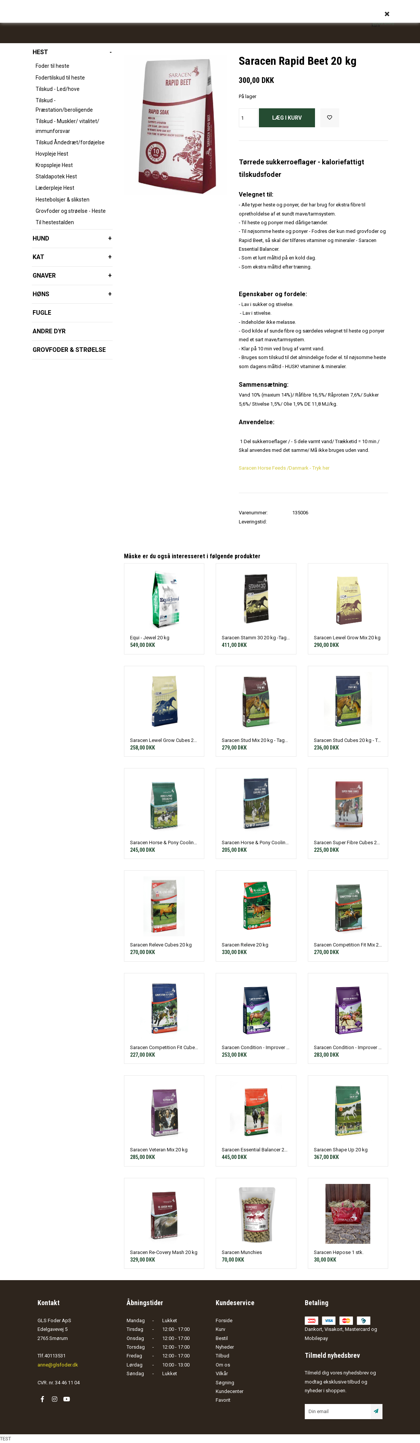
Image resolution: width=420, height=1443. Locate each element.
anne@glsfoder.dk (58, 1365)
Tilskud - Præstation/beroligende (64, 105)
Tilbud (222, 1356)
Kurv (220, 1329)
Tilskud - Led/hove (58, 89)
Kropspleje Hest (54, 165)
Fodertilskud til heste (60, 78)
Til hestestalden (55, 222)
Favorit (223, 1400)
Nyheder (225, 1347)
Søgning (225, 1382)
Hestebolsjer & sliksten (62, 200)
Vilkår (222, 1373)
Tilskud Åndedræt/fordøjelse (70, 142)
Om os (223, 1365)
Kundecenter (229, 1391)
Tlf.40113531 (52, 1356)
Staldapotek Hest (56, 176)
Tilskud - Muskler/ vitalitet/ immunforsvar (67, 126)
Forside (224, 1320)
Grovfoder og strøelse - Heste (71, 211)
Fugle (42, 312)
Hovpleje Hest (52, 154)
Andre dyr (49, 331)
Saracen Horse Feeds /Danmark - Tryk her (284, 468)
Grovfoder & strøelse (69, 349)
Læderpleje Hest (55, 188)
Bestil (222, 1338)
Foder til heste (52, 66)
